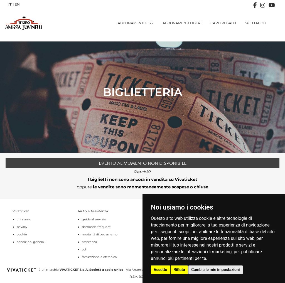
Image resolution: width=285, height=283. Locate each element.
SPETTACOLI (255, 23)
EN (17, 4)
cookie (22, 234)
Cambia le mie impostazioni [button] (215, 269)
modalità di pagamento (99, 234)
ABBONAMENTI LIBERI (182, 23)
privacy (22, 227)
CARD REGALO (223, 23)
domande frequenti (96, 227)
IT (9, 4)
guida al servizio (94, 219)
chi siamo (24, 219)
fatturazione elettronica (99, 257)
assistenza (89, 242)
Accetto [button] (160, 269)
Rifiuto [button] (179, 269)
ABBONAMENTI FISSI (136, 23)
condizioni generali (31, 242)
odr (84, 249)
